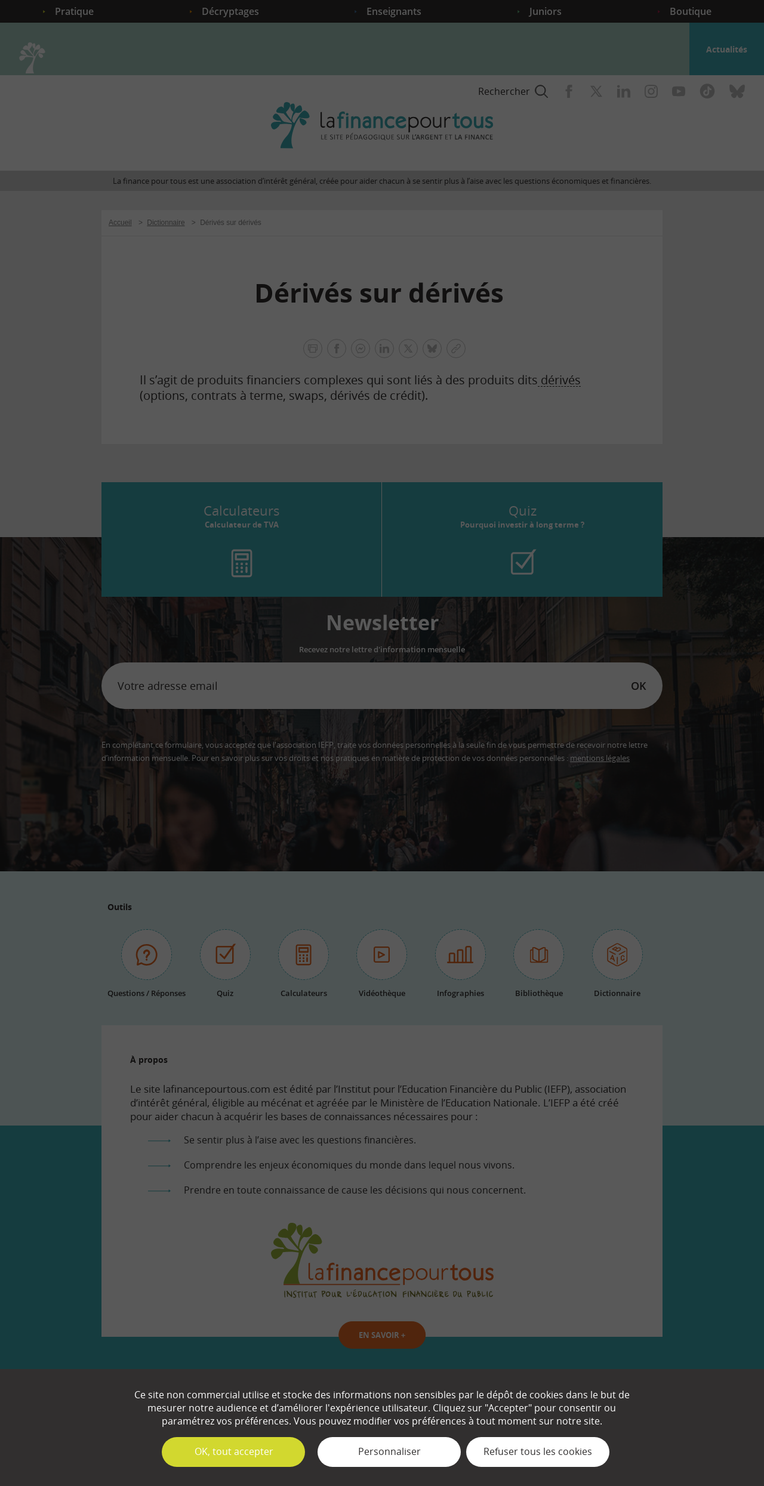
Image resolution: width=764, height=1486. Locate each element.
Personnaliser (389, 1451)
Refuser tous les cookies (537, 1451)
